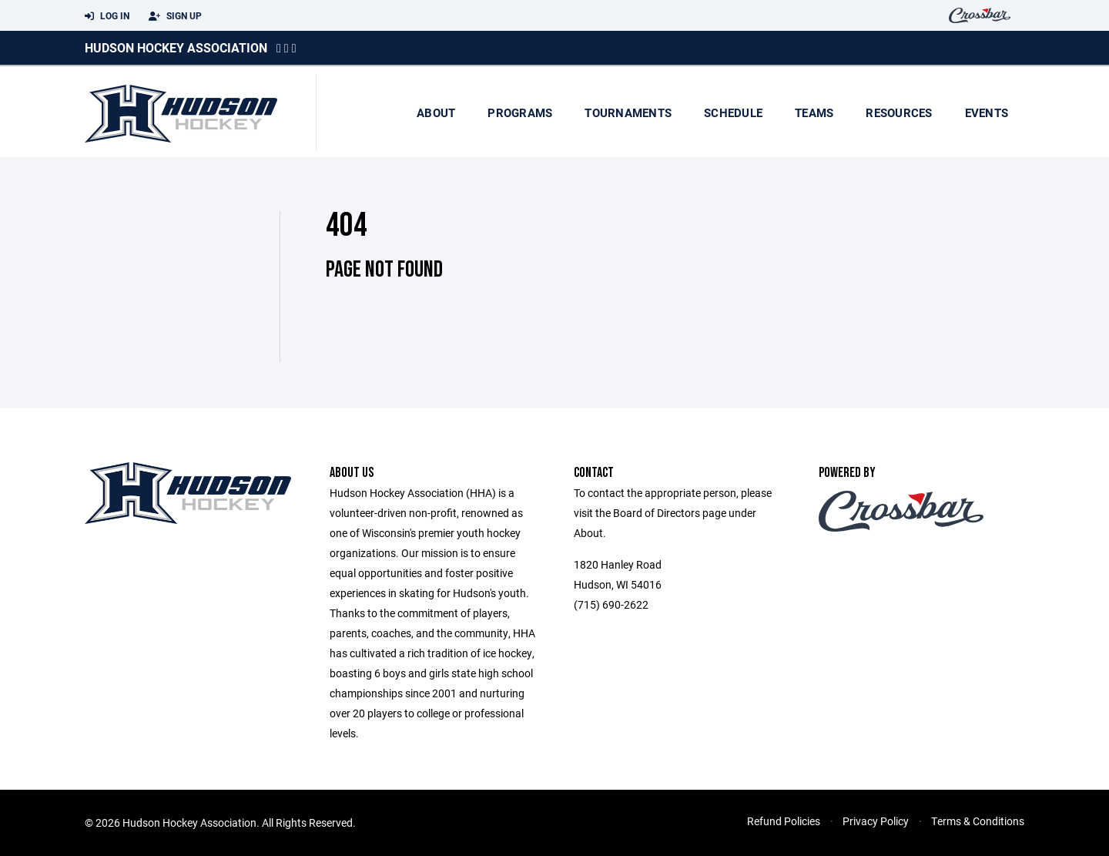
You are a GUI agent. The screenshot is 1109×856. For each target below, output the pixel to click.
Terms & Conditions (977, 821)
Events (987, 112)
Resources (899, 112)
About (436, 112)
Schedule (733, 112)
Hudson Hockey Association (176, 47)
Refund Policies (783, 821)
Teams (814, 112)
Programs (519, 112)
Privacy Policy (876, 821)
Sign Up (175, 16)
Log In (107, 16)
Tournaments (628, 112)
